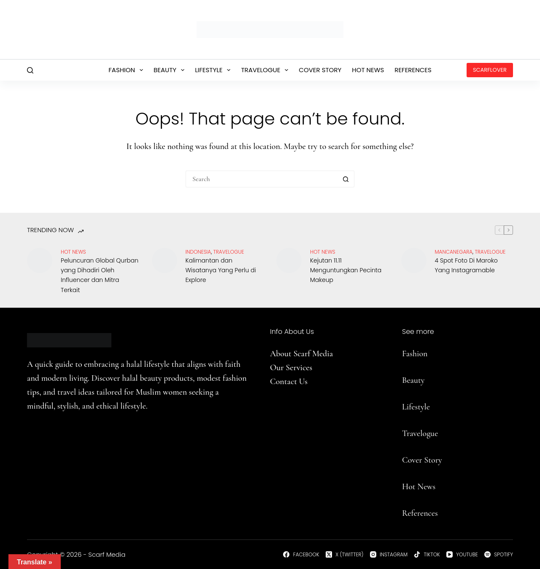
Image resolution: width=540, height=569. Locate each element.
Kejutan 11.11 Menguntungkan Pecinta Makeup (345, 270)
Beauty (171, 70)
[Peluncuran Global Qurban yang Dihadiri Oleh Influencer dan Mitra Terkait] (39, 260)
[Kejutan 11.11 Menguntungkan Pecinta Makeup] (289, 260)
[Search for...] (262, 179)
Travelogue (266, 70)
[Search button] (346, 179)
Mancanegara (454, 251)
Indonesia (198, 251)
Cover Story (320, 69)
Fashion (127, 70)
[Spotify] (498, 554)
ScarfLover (490, 70)
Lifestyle (214, 70)
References (413, 69)
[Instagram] (389, 554)
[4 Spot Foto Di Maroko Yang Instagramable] (414, 260)
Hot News (368, 69)
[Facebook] (301, 554)
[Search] (30, 70)
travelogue (228, 251)
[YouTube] (462, 554)
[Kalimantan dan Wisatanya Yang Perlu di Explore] (164, 260)
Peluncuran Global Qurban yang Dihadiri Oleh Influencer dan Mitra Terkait (99, 275)
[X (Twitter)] (345, 554)
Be (406, 380)
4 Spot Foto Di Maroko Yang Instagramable (466, 265)
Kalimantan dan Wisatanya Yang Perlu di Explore (221, 270)
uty (419, 380)
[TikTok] (427, 554)
